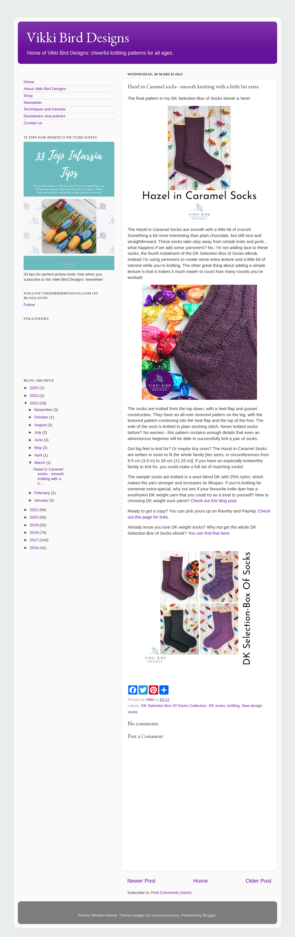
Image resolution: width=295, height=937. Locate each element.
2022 (34, 403)
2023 (34, 395)
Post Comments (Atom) (171, 892)
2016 (34, 548)
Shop (28, 95)
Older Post (258, 881)
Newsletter (33, 102)
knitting (233, 705)
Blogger (209, 915)
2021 (34, 510)
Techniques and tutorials (45, 109)
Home (200, 881)
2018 (34, 532)
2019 (34, 525)
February (42, 493)
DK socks (217, 705)
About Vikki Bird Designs (45, 89)
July (38, 432)
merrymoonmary (165, 915)
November (43, 410)
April (38, 455)
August (41, 425)
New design (252, 705)
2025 (34, 388)
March (40, 462)
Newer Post (141, 881)
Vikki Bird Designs (78, 37)
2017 (34, 540)
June (39, 440)
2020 (34, 517)
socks (133, 712)
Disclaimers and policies (44, 116)
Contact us (33, 123)
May (38, 447)
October (41, 417)
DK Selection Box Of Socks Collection (174, 705)
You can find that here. (209, 533)
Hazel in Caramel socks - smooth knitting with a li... (48, 476)
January (41, 500)
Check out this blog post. (214, 500)
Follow (29, 305)
